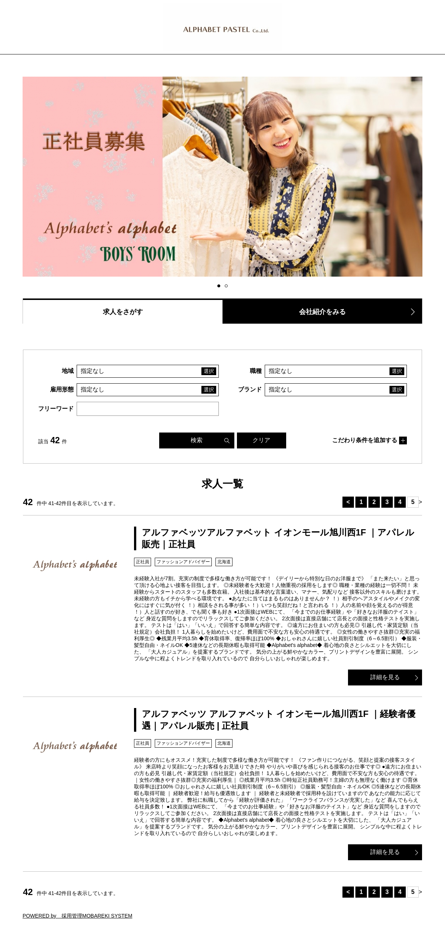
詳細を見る (385, 677)
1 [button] (220, 286)
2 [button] (227, 286)
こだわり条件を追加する (364, 440)
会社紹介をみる (322, 312)
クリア (261, 440)
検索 (197, 440)
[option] (222, 177)
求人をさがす (123, 312)
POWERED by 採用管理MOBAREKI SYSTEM (77, 916)
